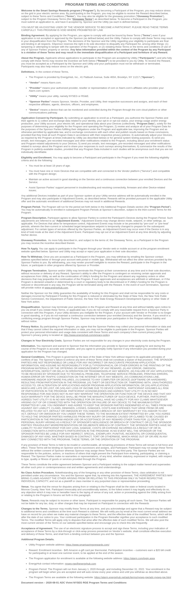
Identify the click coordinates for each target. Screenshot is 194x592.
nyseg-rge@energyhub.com (80, 563)
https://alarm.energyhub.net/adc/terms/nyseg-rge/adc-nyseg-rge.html (132, 577)
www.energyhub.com (56, 287)
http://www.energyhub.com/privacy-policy (87, 335)
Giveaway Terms (82, 19)
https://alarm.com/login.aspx (139, 558)
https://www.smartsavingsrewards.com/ (87, 544)
